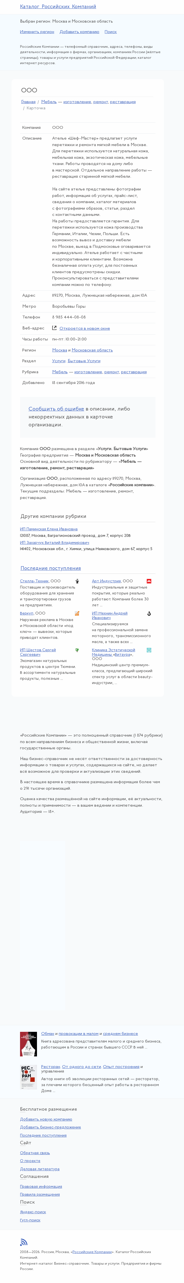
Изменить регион (37, 32)
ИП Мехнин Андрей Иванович (110, 615)
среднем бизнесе (120, 1034)
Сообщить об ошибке (56, 409)
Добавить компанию (79, 32)
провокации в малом (78, 1034)
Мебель (49, 102)
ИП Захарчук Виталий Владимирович (54, 543)
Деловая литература (40, 1169)
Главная (28, 102)
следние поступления (51, 568)
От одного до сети (81, 1067)
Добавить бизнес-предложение (50, 1127)
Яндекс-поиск (33, 1212)
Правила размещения (40, 1195)
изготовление (77, 102)
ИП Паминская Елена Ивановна (49, 529)
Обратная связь (35, 1153)
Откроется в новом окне (85, 329)
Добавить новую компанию (46, 1119)
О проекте (30, 1161)
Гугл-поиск (30, 1220)
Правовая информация (41, 1187)
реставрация (123, 102)
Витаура (122, 655)
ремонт (100, 102)
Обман (47, 1034)
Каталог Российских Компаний (58, 7)
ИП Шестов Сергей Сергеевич (38, 652)
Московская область (92, 350)
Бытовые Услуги (84, 361)
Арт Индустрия (106, 581)
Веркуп (26, 613)
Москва (59, 350)
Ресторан (50, 1067)
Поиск (111, 32)
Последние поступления (43, 1136)
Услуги (58, 361)
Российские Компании (92, 1252)
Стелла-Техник (34, 581)
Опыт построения (121, 1067)
